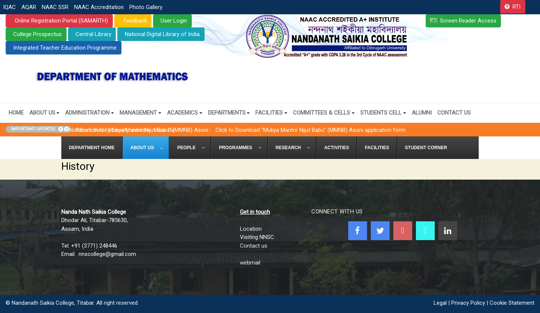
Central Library (93, 34)
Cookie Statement (512, 302)
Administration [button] (89, 112)
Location (251, 228)
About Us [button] (44, 112)
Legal (440, 302)
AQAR (28, 7)
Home (16, 112)
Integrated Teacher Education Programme (65, 47)
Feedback (134, 20)
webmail (250, 262)
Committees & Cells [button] (324, 112)
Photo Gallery (145, 7)
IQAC (9, 7)
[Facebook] (357, 230)
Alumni (422, 112)
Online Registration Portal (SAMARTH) (60, 20)
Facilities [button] (271, 112)
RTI (516, 6)
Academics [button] (184, 112)
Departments (229, 112)
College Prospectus (37, 34)
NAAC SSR (55, 7)
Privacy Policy (468, 302)
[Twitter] (380, 230)
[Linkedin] (447, 230)
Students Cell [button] (383, 112)
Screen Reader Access (468, 20)
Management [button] (140, 112)
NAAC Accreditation (99, 7)
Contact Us (454, 112)
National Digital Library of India (162, 34)
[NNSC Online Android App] (425, 230)
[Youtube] (402, 230)
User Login (174, 20)
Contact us (253, 245)
